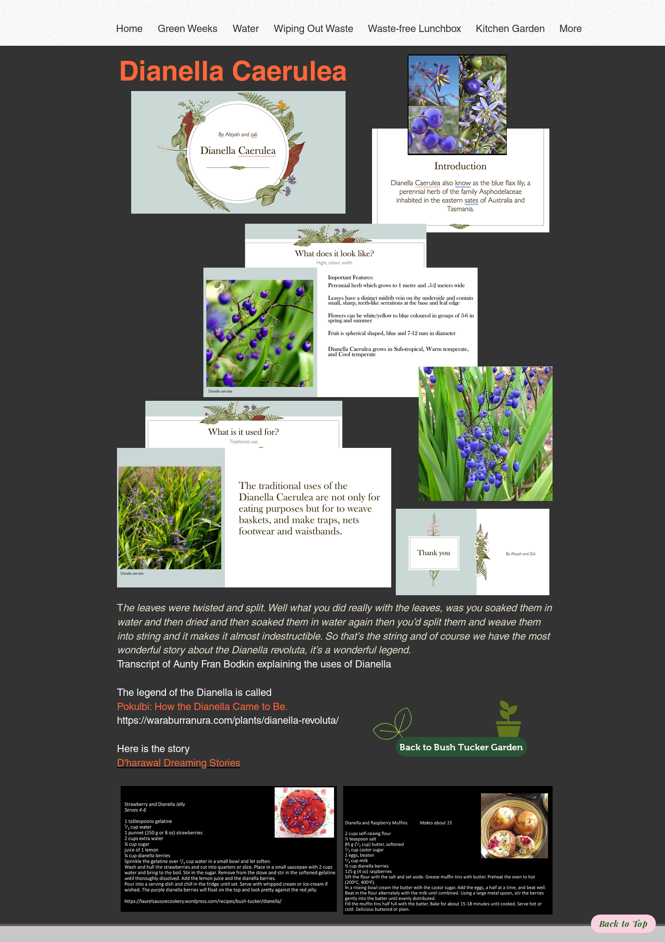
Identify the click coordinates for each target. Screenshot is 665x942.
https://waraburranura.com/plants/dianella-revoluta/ (228, 720)
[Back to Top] (623, 924)
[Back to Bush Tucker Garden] (461, 747)
